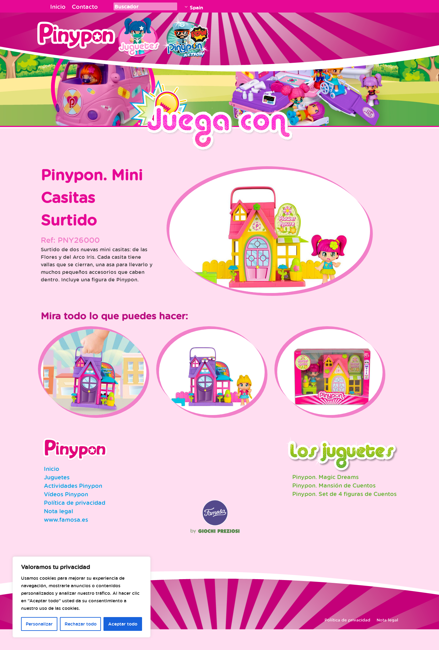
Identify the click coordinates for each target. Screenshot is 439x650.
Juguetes (137, 36)
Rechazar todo (81, 624)
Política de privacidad (74, 523)
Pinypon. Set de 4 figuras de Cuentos (344, 514)
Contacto (85, 6)
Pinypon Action (186, 36)
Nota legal (58, 531)
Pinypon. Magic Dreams (325, 497)
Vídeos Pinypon (66, 515)
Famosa (215, 544)
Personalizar (39, 624)
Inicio (58, 6)
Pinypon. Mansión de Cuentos (334, 506)
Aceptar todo (122, 624)
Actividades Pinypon (73, 506)
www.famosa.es (66, 540)
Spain (196, 7)
